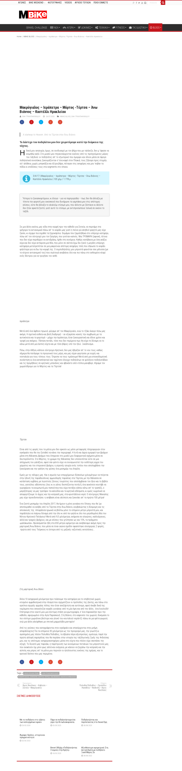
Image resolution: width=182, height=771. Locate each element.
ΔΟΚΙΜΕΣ (84, 27)
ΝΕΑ (54, 27)
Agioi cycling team (32, 673)
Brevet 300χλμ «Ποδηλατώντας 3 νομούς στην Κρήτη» (63, 748)
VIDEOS (68, 2)
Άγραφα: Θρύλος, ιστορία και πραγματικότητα (32, 736)
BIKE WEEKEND (36, 2)
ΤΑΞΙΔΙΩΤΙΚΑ (137, 27)
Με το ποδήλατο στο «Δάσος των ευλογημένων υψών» (32, 720)
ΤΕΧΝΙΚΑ (101, 27)
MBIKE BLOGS (29, 36)
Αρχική (20, 27)
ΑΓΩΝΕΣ (22, 2)
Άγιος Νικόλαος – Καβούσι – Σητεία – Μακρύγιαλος (38, 685)
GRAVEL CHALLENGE (36, 27)
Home (19, 36)
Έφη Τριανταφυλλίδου (31, 116)
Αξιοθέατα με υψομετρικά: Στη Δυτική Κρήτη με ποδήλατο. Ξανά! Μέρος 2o (94, 750)
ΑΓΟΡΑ (68, 27)
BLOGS (155, 27)
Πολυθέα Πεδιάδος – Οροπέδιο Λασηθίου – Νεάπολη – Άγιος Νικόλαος (91, 686)
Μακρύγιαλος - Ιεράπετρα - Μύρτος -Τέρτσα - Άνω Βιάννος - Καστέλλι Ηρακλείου (47, 677)
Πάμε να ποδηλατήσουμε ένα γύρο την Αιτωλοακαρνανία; (62, 720)
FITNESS (118, 27)
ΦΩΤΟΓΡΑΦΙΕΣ (55, 2)
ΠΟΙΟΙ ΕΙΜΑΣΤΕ (100, 2)
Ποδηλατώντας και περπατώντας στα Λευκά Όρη (94, 720)
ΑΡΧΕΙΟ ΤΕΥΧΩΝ (83, 2)
